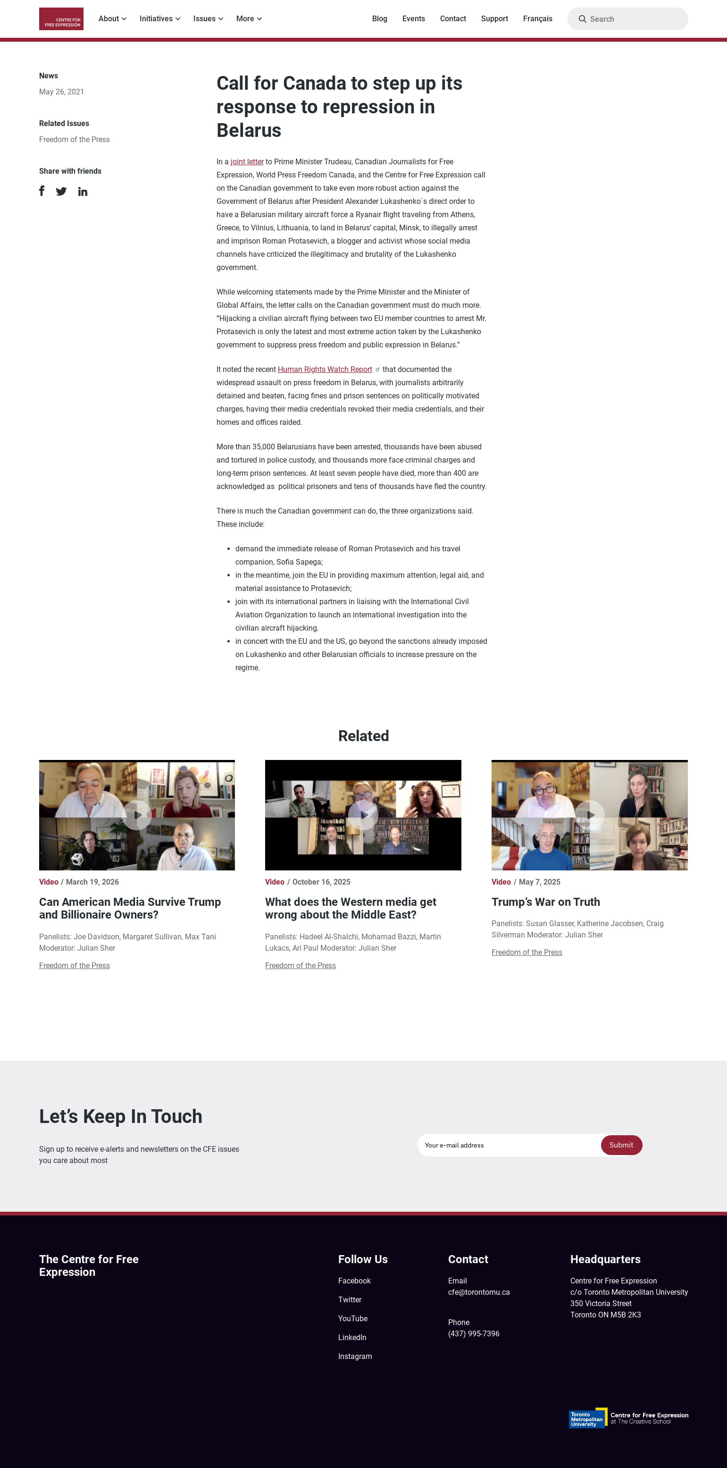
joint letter (247, 161)
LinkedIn (352, 1337)
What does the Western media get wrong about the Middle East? (350, 908)
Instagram (355, 1356)
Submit (622, 1144)
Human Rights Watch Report (329, 369)
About (109, 18)
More (245, 18)
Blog (379, 18)
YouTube (353, 1318)
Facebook (354, 1280)
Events (413, 18)
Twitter (349, 1299)
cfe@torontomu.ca (479, 1292)
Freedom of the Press (74, 139)
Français (537, 18)
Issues (204, 18)
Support (494, 18)
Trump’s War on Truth (546, 902)
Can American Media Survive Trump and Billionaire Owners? (130, 908)
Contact (453, 18)
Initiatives (156, 18)
